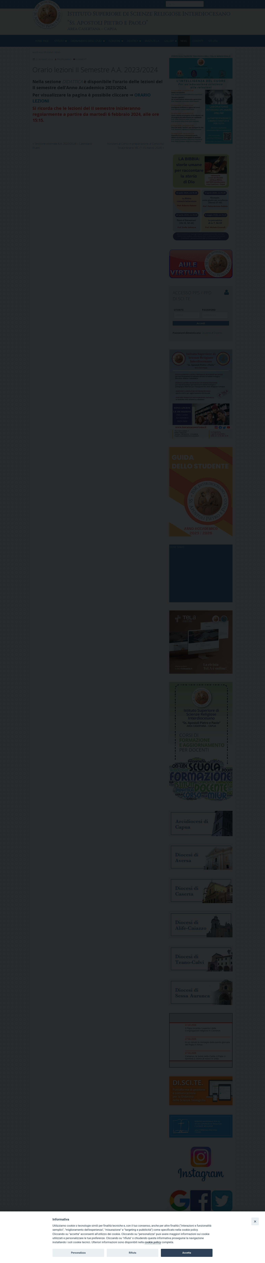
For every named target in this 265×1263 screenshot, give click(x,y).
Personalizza (78, 1252)
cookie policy (153, 1242)
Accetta (186, 1252)
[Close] (255, 1221)
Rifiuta (132, 1252)
